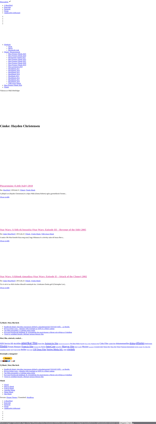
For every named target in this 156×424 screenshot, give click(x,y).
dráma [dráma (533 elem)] (132, 343)
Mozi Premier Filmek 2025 (17, 54)
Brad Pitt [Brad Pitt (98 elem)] (82, 343)
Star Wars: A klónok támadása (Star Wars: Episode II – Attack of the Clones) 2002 (43, 276)
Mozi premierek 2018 (15, 67)
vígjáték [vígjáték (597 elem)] (71, 349)
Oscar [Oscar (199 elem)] (119, 347)
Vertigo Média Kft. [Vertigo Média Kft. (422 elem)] (54, 349)
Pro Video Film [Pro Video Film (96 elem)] (146, 347)
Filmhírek (7, 44)
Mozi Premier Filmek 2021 (17, 61)
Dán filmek (8, 394)
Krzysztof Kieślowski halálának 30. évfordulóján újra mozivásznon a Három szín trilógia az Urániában (38, 332)
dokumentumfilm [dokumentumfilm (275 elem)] (122, 343)
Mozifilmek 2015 (14, 72)
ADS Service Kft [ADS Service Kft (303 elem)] (6, 343)
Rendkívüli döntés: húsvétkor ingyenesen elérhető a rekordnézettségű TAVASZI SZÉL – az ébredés (37, 327)
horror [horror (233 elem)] (43, 347)
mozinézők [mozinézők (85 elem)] (91, 346)
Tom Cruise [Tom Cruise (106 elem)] (30, 349)
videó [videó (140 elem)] (65, 349)
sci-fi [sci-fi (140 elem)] (12, 349)
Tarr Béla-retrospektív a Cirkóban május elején (19, 330)
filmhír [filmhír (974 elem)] (4, 346)
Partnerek (7, 9)
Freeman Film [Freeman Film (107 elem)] (37, 347)
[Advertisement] (78, 107)
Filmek (6, 87)
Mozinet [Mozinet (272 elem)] (85, 347)
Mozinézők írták (13, 50)
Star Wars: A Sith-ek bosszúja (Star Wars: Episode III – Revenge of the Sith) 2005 (43, 229)
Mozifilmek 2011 (14, 80)
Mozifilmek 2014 (14, 74)
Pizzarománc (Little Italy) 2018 (16, 185)
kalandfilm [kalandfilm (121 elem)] (59, 347)
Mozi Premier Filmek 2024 (17, 56)
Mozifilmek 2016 (14, 70)
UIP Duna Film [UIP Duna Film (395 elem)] (39, 349)
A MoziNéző (8, 5)
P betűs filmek (30, 190)
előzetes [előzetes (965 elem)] (140, 343)
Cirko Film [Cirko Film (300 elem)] (104, 343)
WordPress (30, 397)
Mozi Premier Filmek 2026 (13, 85)
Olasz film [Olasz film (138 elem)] (113, 347)
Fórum (6, 11)
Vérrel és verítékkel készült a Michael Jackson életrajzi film (24, 334)
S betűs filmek (35, 234)
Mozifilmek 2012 (14, 78)
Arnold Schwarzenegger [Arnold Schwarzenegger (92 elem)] (64, 343)
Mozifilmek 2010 (14, 81)
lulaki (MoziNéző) (9, 234)
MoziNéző (6, 190)
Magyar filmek (9, 386)
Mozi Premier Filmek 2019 (17, 65)
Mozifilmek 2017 (14, 69)
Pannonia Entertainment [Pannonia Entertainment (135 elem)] (128, 347)
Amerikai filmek (9, 390)
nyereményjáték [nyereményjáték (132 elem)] (98, 347)
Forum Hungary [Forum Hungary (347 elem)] (14, 346)
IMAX (10, 48)
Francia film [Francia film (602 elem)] (27, 346)
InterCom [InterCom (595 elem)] (50, 346)
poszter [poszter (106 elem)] (141, 347)
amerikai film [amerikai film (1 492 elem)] (29, 343)
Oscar (10, 46)
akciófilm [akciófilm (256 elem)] (17, 343)
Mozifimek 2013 (13, 76)
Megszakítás (5, 2)
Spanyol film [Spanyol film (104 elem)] (17, 349)
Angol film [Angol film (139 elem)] (41, 343)
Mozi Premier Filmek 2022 (17, 59)
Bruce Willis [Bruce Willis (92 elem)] (88, 343)
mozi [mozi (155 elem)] (76, 347)
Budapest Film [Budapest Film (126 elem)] (95, 343)
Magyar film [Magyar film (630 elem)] (68, 346)
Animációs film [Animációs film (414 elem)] (51, 343)
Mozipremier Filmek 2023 (17, 57)
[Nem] (133, 423)
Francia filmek (9, 388)
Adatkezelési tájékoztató (12, 13)
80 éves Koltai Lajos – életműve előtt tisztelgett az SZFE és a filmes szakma (29, 329)
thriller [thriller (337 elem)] (23, 349)
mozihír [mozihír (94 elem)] (80, 346)
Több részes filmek (14, 83)
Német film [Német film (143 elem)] (106, 347)
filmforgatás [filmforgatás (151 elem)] (148, 343)
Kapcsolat (7, 7)
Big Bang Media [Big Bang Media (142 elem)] (75, 343)
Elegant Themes (11, 397)
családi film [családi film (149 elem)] (112, 343)
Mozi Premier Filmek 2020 (17, 63)
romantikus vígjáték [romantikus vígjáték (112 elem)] (5, 349)
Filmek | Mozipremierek (12, 52)
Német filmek (8, 392)
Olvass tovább (4, 197)
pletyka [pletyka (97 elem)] (137, 347)
